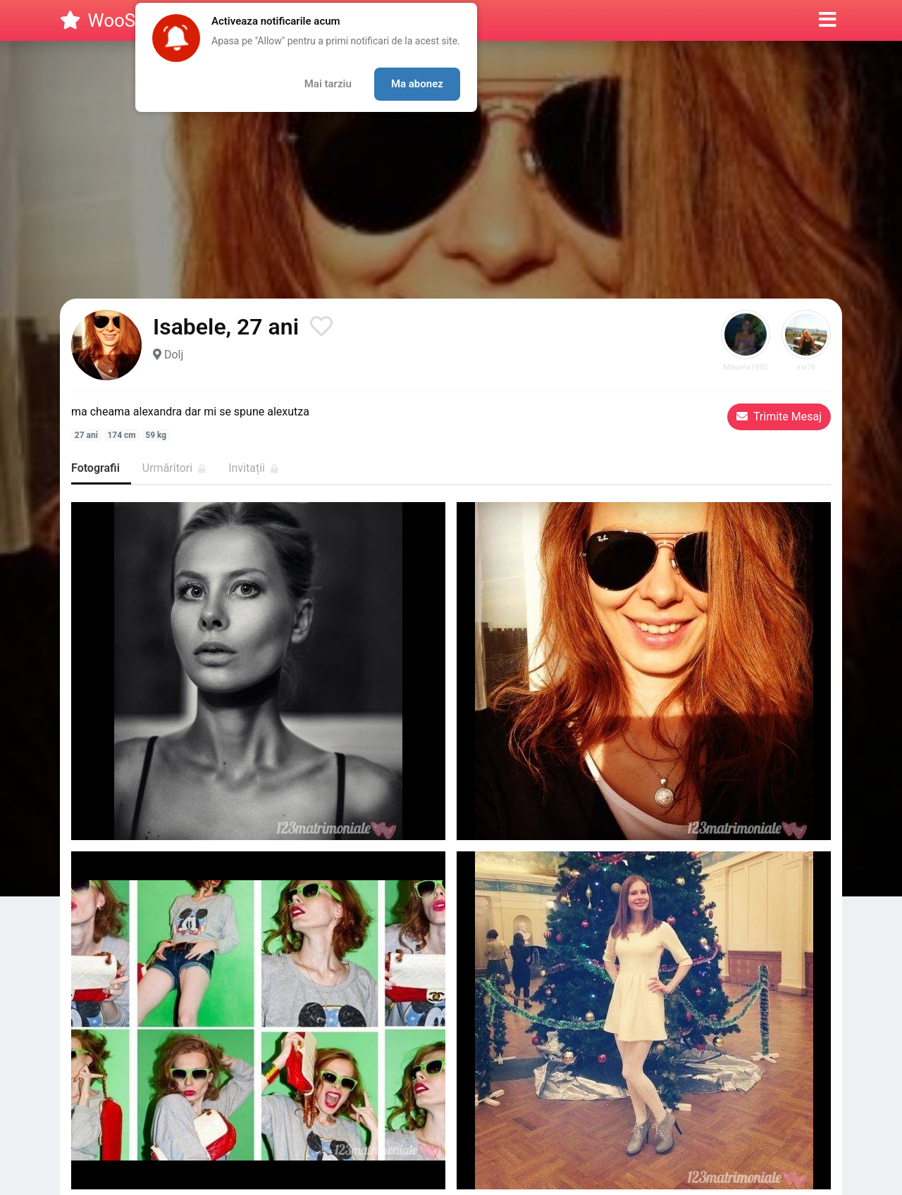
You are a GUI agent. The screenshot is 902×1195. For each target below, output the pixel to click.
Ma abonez (417, 83)
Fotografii (95, 468)
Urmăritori (174, 468)
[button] (827, 20)
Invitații (253, 468)
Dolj (173, 354)
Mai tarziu (328, 83)
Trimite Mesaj (779, 416)
